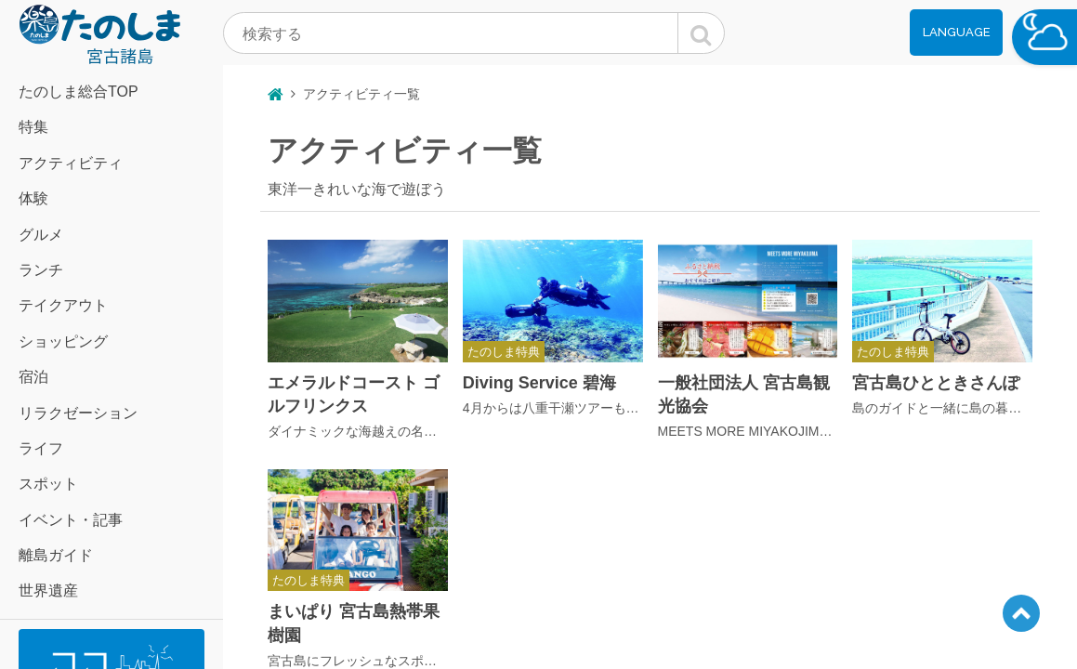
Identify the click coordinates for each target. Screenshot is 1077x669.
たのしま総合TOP (78, 91)
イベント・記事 (71, 520)
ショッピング (63, 341)
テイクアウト (63, 305)
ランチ (41, 270)
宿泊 (33, 377)
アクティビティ (71, 163)
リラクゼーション (78, 413)
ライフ (41, 448)
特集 (33, 127)
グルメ (41, 235)
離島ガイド (56, 555)
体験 (33, 198)
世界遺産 (48, 590)
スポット (48, 484)
